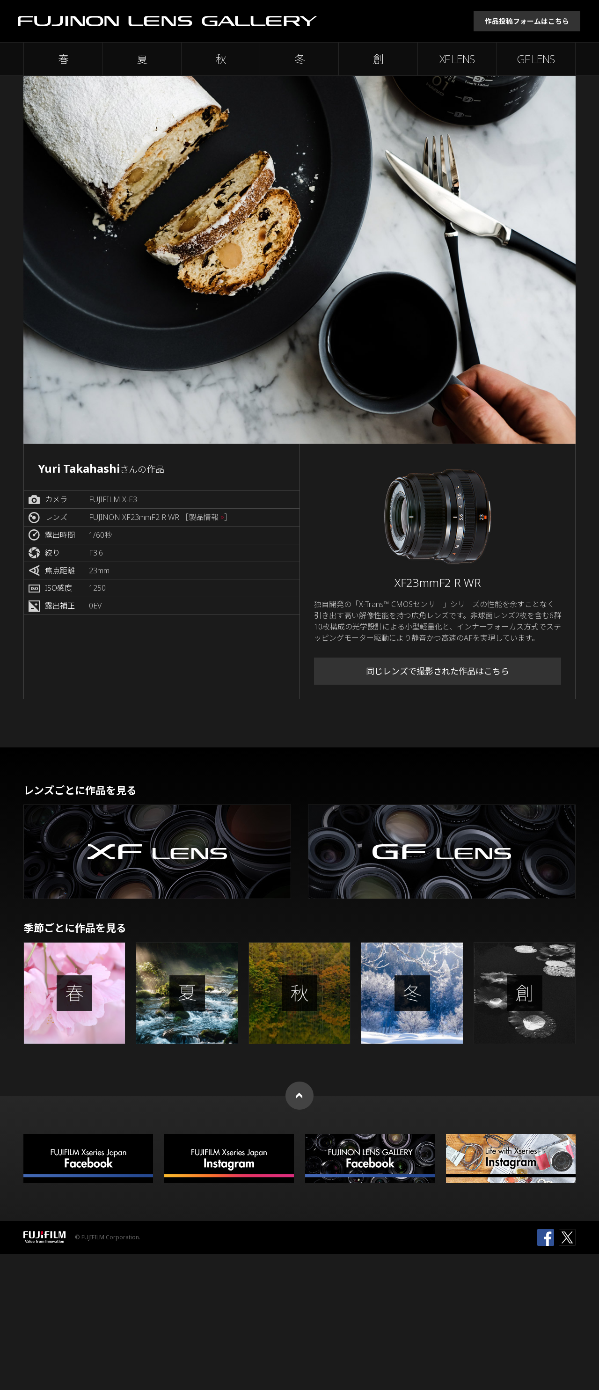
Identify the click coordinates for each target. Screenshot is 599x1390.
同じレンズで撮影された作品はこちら (437, 671)
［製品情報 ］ (206, 517)
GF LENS (536, 58)
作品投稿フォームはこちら (527, 21)
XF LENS (457, 58)
